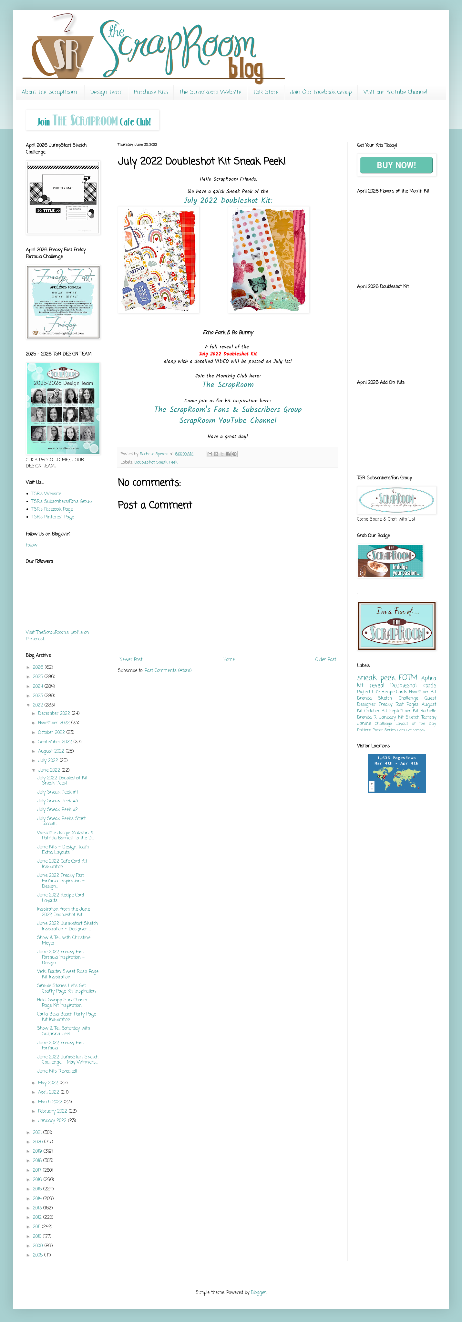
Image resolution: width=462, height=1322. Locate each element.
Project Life (368, 692)
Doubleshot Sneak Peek (156, 462)
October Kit (375, 711)
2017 (38, 1170)
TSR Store (266, 92)
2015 (38, 1189)
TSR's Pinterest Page (53, 517)
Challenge (383, 724)
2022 (39, 705)
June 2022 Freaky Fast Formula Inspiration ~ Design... (61, 881)
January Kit (391, 717)
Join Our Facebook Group (321, 92)
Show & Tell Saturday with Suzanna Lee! (63, 1031)
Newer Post (130, 659)
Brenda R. (367, 717)
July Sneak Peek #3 (57, 801)
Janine (364, 723)
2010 (38, 1236)
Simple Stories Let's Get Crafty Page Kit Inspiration (66, 989)
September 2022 (56, 742)
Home (229, 659)
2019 (38, 1151)
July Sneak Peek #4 (57, 792)
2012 (38, 1217)
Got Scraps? (415, 730)
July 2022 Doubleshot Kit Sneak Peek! (62, 781)
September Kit (403, 711)
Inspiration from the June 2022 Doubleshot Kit (63, 912)
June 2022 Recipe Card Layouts (60, 898)
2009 (39, 1246)
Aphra (428, 679)
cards (429, 686)
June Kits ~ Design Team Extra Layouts (63, 850)
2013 (38, 1208)
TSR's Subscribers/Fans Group (62, 501)
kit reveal (371, 686)
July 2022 (49, 760)
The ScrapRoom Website (210, 92)
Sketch (412, 717)
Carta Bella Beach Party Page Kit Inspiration (66, 1017)
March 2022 (51, 1102)
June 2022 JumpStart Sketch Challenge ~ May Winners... (67, 1060)
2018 (38, 1160)
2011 (37, 1227)
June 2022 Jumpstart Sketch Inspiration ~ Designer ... (67, 926)
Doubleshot (403, 686)
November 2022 (54, 723)
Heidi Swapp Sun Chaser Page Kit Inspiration (62, 1003)
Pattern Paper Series (376, 730)
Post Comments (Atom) (168, 670)
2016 (38, 1180)
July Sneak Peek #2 (57, 809)
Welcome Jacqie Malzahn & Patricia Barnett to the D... (65, 836)
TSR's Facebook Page (52, 509)
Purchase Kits (151, 92)
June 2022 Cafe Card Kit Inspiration (62, 864)
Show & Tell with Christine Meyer (63, 941)
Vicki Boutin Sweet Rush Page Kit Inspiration (67, 974)
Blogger (258, 1292)
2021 (38, 1132)
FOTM (408, 678)
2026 (39, 667)
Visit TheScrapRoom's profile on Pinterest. (57, 636)
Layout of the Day (415, 724)
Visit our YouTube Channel (395, 92)
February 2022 (53, 1111)
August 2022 (52, 751)
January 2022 (53, 1120)
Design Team (106, 92)
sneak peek (376, 678)
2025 (39, 677)
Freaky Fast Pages (399, 704)
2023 (39, 696)
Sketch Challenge (398, 698)
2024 (39, 686)
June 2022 (50, 770)
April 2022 (49, 1092)
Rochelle (428, 711)
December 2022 (55, 713)
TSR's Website (46, 494)
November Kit (422, 692)
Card (401, 730)
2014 (38, 1199)
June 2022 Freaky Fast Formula (60, 1046)
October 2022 (52, 732)
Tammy (428, 717)
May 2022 (49, 1083)
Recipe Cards (394, 692)
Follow (31, 545)
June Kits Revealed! (57, 1071)
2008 (38, 1255)
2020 (38, 1142)
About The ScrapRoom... (50, 92)
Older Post (325, 659)
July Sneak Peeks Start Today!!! (61, 822)
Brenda (364, 698)
